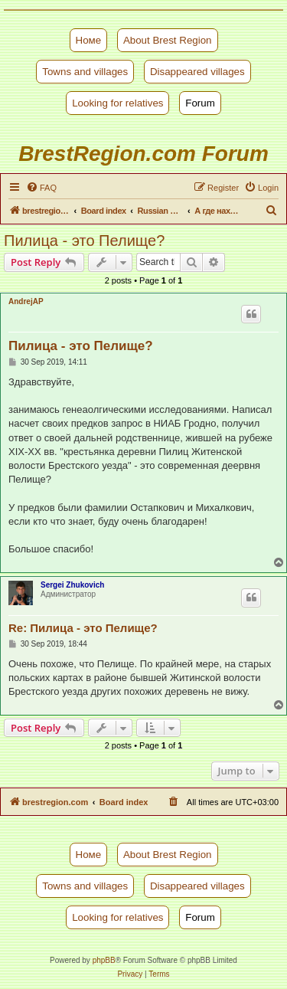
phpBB (104, 960)
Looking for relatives (117, 103)
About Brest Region (167, 40)
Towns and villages (85, 71)
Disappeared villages (197, 71)
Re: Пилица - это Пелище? (83, 627)
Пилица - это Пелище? (84, 240)
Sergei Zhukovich (72, 585)
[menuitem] (41, 187)
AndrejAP (26, 301)
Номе (89, 40)
